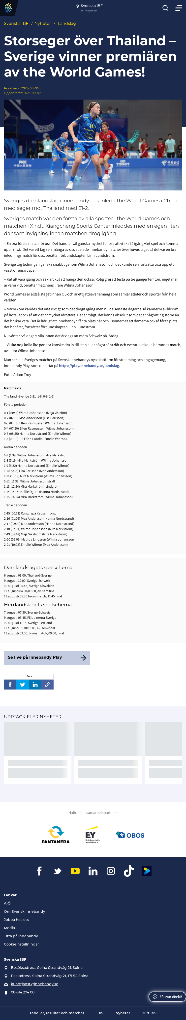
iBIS (99, 1013)
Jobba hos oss (16, 920)
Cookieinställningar (21, 945)
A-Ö (7, 904)
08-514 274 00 (22, 992)
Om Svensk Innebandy (24, 912)
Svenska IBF (16, 24)
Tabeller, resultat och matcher (57, 1013)
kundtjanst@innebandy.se (34, 984)
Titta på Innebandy (21, 936)
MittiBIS (149, 1013)
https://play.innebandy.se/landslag (89, 365)
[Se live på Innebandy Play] (47, 658)
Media (9, 928)
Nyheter (42, 24)
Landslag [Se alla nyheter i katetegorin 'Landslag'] (67, 24)
